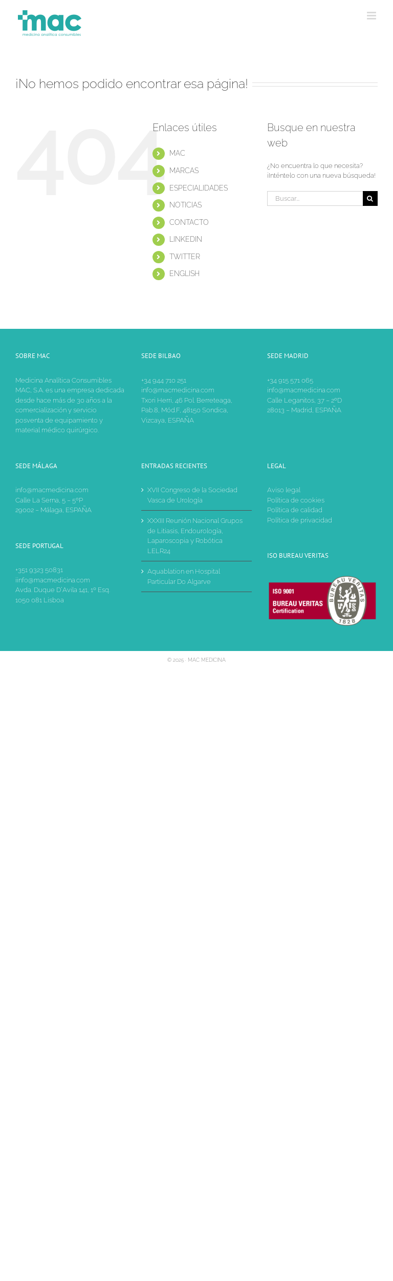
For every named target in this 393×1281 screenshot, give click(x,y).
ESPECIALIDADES (198, 188)
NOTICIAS (185, 205)
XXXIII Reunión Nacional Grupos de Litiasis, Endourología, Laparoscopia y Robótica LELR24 (195, 536)
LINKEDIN (185, 239)
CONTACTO (189, 222)
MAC (177, 153)
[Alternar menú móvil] (372, 15)
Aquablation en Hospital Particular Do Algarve (183, 576)
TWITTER (184, 257)
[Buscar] (370, 198)
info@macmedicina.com (177, 390)
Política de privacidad (299, 520)
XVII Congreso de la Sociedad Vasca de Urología (192, 495)
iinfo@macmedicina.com (52, 580)
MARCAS (184, 170)
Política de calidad (294, 510)
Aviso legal (283, 490)
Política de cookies (295, 500)
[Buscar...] (315, 198)
